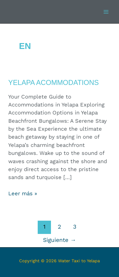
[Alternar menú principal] (106, 12)
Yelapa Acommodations (53, 82)
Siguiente (59, 240)
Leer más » (22, 192)
